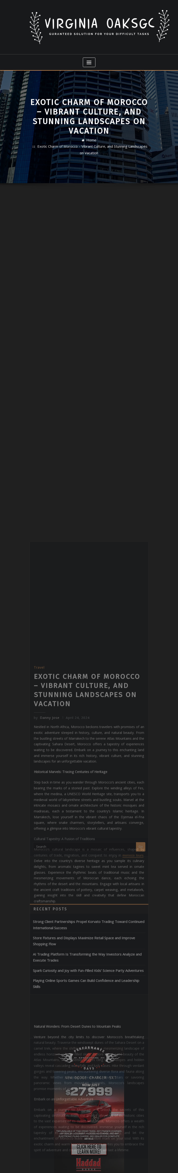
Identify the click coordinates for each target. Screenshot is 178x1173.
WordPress (83, 1164)
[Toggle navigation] (89, 60)
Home (91, 144)
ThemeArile (138, 1164)
